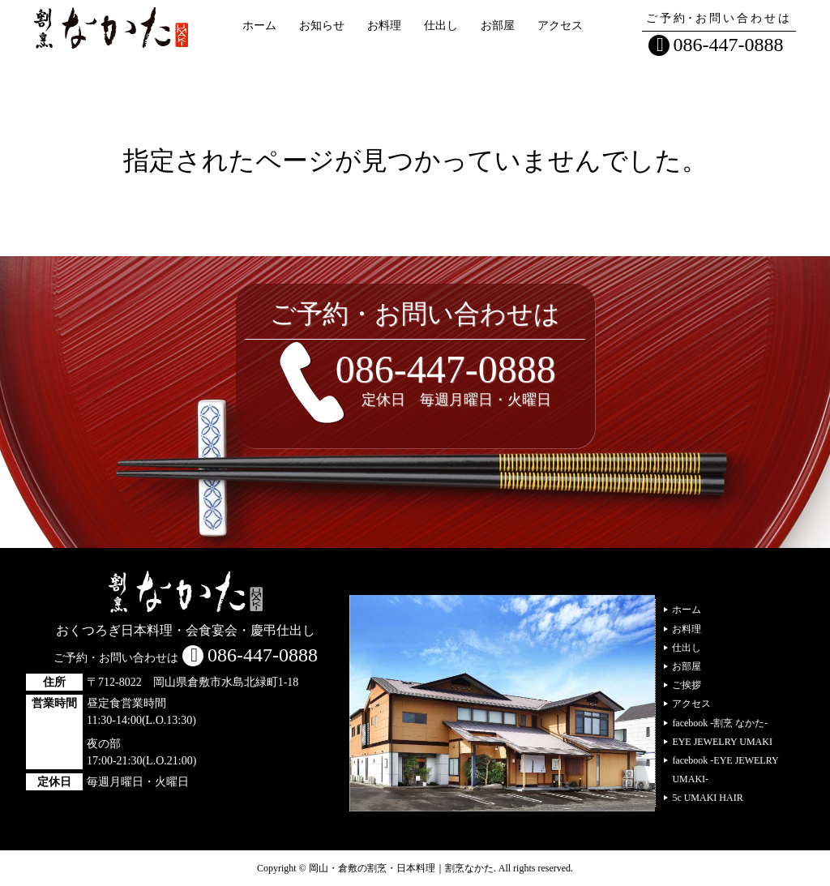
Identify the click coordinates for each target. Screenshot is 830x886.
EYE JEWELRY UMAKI (722, 741)
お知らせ (321, 25)
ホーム (259, 25)
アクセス (560, 25)
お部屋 (498, 25)
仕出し (441, 25)
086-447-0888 (729, 44)
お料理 (384, 25)
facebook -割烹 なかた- (720, 723)
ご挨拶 (686, 685)
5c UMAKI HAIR (707, 797)
